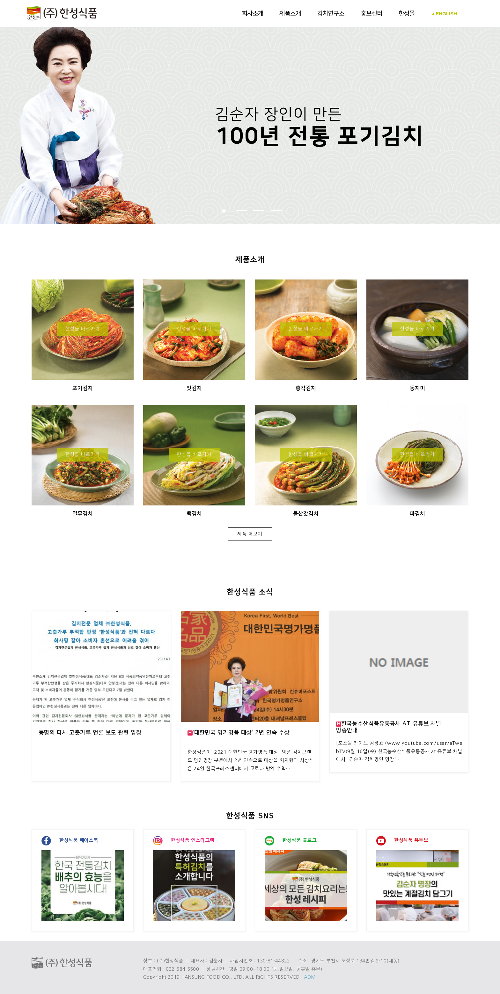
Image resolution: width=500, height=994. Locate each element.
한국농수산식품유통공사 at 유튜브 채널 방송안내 (388, 727)
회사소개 (252, 13)
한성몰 (407, 13)
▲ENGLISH (444, 13)
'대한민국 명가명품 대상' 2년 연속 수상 (239, 732)
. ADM (308, 977)
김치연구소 (330, 13)
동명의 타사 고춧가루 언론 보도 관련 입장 (90, 732)
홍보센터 (371, 13)
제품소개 (290, 13)
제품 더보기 (250, 534)
